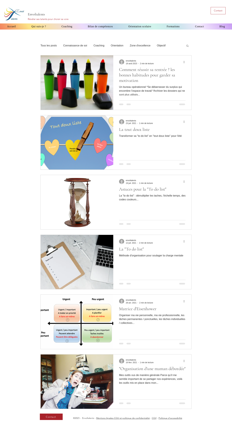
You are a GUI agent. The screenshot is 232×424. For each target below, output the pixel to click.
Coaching (99, 45)
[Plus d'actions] (185, 62)
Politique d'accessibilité (170, 418)
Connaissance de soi (75, 45)
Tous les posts (48, 45)
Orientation (117, 45)
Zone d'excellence (140, 45)
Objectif (161, 45)
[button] (187, 46)
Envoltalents (36, 14)
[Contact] (218, 10)
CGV (154, 418)
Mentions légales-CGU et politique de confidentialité (123, 418)
